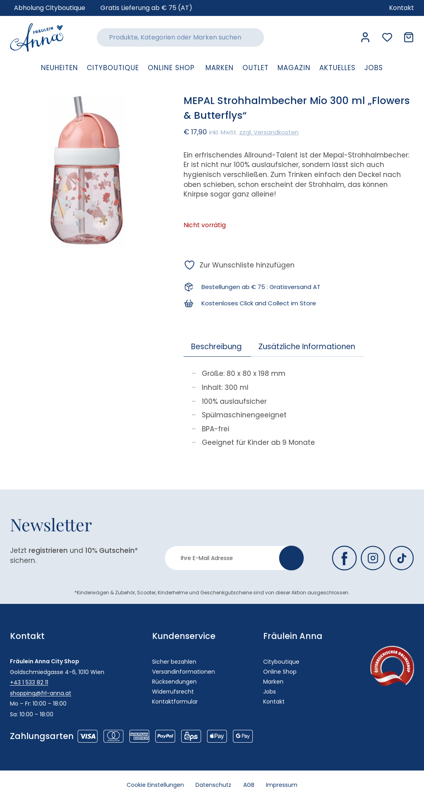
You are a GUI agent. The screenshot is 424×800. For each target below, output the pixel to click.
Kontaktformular (175, 701)
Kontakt (274, 701)
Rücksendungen (174, 681)
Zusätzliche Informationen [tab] (306, 346)
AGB (248, 785)
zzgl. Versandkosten (269, 132)
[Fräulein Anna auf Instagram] (373, 558)
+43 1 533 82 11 (29, 682)
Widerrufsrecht (173, 691)
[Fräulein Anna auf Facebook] (344, 558)
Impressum (282, 785)
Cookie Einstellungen (155, 785)
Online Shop (280, 671)
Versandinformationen (183, 671)
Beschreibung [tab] (216, 346)
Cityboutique (281, 661)
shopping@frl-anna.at (40, 693)
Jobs (269, 691)
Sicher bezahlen (174, 661)
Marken (273, 681)
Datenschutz (213, 785)
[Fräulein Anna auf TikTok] (401, 558)
